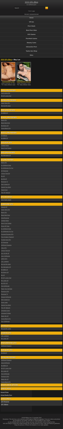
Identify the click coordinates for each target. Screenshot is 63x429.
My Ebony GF (5, 126)
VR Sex (31, 22)
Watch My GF (5, 316)
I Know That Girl (5, 173)
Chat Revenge (5, 218)
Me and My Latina (6, 329)
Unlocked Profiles (6, 313)
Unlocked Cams (5, 310)
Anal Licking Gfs (5, 93)
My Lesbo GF (5, 280)
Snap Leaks (4, 302)
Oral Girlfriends (5, 286)
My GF (3, 176)
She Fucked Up (5, 184)
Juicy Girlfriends (5, 256)
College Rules (5, 145)
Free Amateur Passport (7, 237)
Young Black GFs (6, 128)
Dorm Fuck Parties (6, 148)
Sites (31, 55)
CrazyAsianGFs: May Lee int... (24, 82)
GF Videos (4, 404)
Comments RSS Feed (34, 14)
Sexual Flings (5, 392)
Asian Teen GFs (5, 103)
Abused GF (4, 207)
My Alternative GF (6, 155)
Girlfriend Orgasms (6, 245)
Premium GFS (5, 291)
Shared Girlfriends (6, 297)
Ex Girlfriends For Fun (7, 168)
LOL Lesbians (5, 261)
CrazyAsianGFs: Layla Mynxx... (8, 82)
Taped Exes (4, 190)
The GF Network (5, 192)
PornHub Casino (31, 38)
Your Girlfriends (5, 321)
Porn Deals (31, 26)
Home (31, 18)
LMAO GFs (4, 259)
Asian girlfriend (8, 84)
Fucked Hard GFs (6, 240)
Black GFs (4, 120)
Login (33, 11)
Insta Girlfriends (5, 363)
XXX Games (31, 34)
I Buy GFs (4, 248)
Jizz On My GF (5, 253)
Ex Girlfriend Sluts (6, 165)
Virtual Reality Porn (6, 395)
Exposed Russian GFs (7, 234)
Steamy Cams (31, 42)
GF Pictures (5, 401)
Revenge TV (4, 182)
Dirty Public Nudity (6, 200)
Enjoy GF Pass (5, 226)
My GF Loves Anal (6, 96)
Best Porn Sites (31, 30)
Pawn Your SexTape (6, 289)
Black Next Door (5, 123)
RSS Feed (26, 14)
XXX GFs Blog (31, 2)
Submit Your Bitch (6, 187)
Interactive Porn (31, 47)
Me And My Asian (6, 106)
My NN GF (4, 179)
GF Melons (4, 135)
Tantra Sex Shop (31, 51)
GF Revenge (4, 171)
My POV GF (4, 283)
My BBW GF (4, 113)
